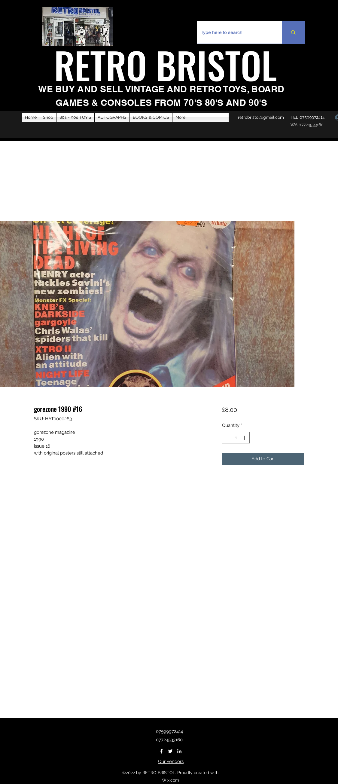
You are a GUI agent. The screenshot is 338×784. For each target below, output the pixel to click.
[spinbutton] (236, 437)
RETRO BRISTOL (170, 64)
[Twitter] (170, 751)
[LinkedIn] (179, 751)
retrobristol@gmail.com (261, 117)
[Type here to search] (235, 32)
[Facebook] (161, 751)
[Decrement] (227, 437)
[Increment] (245, 437)
